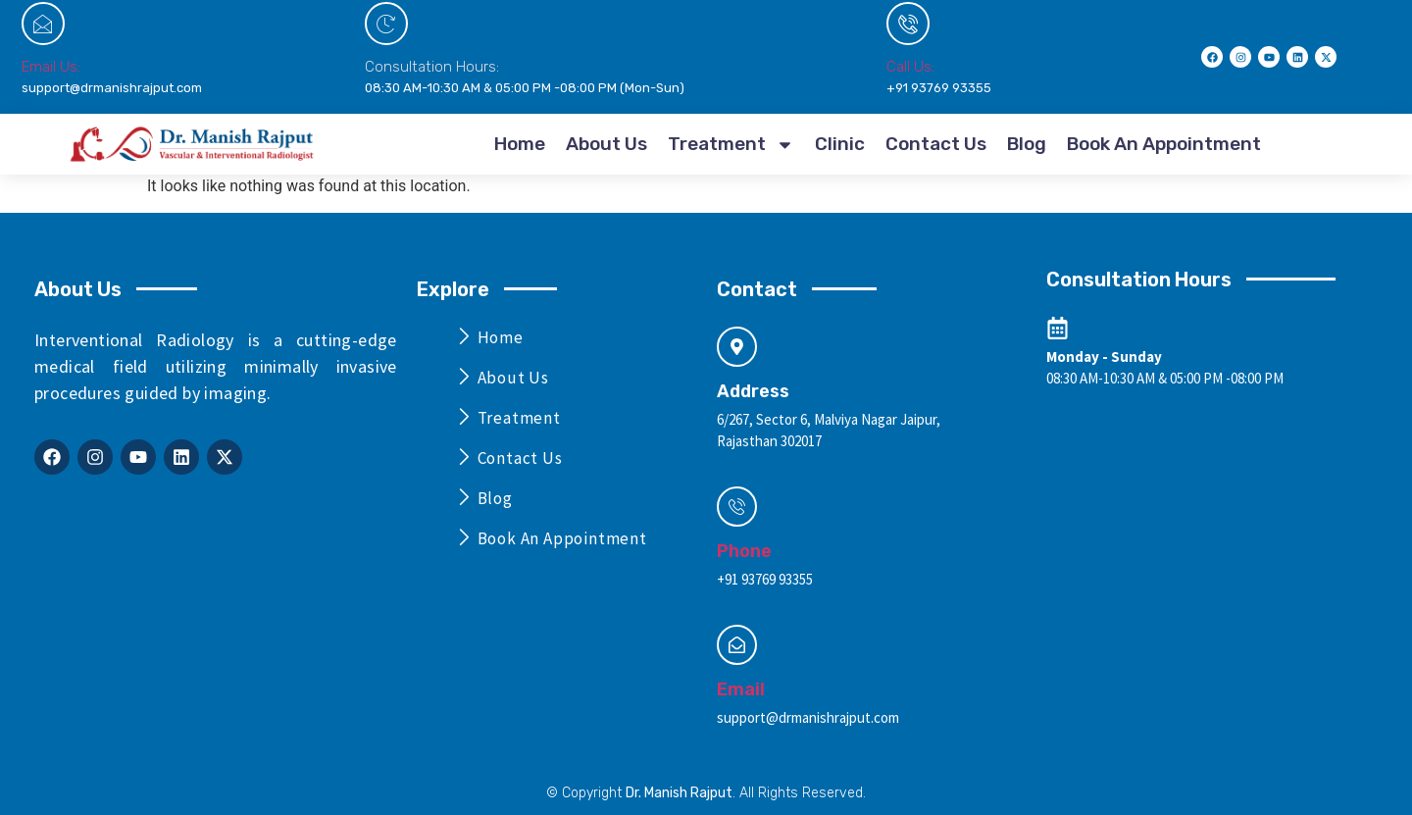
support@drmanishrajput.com (112, 87)
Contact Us (935, 143)
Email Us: (51, 67)
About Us (606, 143)
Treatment (731, 144)
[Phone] (737, 506)
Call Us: (910, 67)
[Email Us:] (43, 23)
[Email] (737, 645)
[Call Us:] (908, 23)
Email (741, 689)
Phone (744, 551)
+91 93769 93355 (938, 87)
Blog (1026, 143)
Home (519, 143)
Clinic (840, 143)
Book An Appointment (1164, 143)
